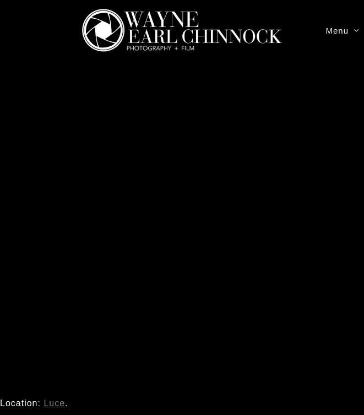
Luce (54, 403)
